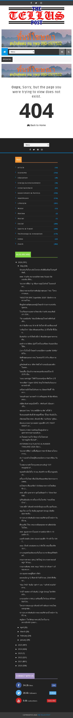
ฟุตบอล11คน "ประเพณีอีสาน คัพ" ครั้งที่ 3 (36, 410)
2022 (20, 657)
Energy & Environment (29, 183)
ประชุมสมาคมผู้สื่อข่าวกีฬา (30, 573)
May (22, 266)
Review (21, 213)
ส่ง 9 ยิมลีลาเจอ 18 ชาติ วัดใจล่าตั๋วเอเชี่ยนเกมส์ (38, 325)
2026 (20, 262)
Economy (22, 173)
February (24, 635)
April (22, 627)
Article (21, 168)
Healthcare (23, 198)
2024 (20, 649)
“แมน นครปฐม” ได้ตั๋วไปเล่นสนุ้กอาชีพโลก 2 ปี (38, 378)
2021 (20, 661)
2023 (20, 653)
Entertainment (25, 188)
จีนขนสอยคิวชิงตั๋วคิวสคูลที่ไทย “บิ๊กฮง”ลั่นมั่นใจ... (39, 414)
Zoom (20, 244)
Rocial (21, 219)
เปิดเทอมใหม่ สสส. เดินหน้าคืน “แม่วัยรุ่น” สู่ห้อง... (39, 419)
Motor (21, 208)
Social (21, 224)
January (23, 640)
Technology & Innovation (30, 234)
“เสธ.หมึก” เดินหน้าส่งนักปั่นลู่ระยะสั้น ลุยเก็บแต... (39, 506)
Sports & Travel (25, 229)
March (23, 631)
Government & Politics (29, 193)
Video (20, 239)
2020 (20, 665)
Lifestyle (22, 203)
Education (23, 178)
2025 (20, 645)
